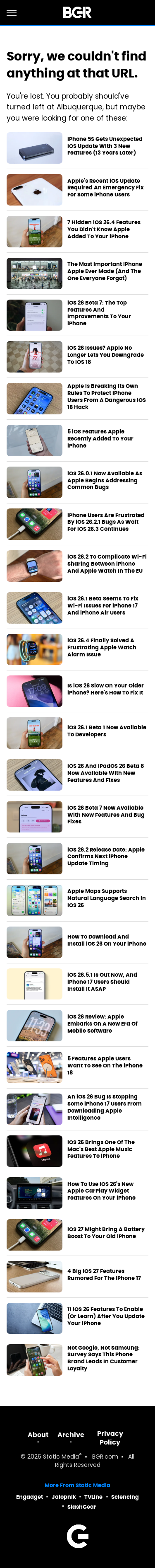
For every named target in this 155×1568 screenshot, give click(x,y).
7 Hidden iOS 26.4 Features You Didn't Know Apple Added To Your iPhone (104, 229)
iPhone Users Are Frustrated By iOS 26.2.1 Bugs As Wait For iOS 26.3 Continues (106, 522)
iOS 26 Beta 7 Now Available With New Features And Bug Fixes (106, 815)
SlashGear (81, 1506)
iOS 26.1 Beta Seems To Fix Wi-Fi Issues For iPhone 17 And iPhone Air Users (102, 605)
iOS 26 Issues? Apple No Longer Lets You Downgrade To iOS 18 (105, 355)
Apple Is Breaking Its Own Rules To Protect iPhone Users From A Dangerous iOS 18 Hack (106, 397)
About (38, 1434)
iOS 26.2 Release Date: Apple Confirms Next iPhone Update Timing (106, 857)
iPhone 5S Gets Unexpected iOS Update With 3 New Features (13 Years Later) (105, 146)
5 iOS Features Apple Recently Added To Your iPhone (100, 438)
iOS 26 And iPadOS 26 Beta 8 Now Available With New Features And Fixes (105, 773)
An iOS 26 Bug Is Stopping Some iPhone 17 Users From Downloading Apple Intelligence (104, 1107)
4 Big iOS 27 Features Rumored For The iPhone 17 (104, 1275)
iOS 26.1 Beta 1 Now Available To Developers (106, 731)
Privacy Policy (110, 1438)
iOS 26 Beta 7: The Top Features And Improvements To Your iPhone (99, 313)
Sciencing (125, 1496)
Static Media (61, 1457)
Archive (70, 1434)
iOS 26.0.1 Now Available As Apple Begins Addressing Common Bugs (104, 480)
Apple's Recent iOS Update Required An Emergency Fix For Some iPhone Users (105, 188)
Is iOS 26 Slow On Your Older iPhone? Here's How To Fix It (105, 689)
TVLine (93, 1496)
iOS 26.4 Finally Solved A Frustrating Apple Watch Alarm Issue (101, 647)
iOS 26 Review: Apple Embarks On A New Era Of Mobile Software (102, 1024)
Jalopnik (64, 1496)
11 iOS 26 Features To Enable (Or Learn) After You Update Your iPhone (106, 1316)
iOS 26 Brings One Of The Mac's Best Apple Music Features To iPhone (101, 1149)
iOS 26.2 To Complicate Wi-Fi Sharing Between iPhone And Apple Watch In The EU (107, 564)
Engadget (29, 1496)
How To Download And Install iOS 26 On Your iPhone (106, 940)
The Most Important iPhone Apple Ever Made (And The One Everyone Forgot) (104, 271)
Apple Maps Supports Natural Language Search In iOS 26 (106, 898)
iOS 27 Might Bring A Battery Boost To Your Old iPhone (106, 1233)
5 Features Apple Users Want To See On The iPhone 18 (105, 1065)
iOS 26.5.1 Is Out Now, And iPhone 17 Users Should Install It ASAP (102, 982)
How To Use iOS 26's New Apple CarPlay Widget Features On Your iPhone (101, 1191)
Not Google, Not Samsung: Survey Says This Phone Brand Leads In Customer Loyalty (103, 1358)
